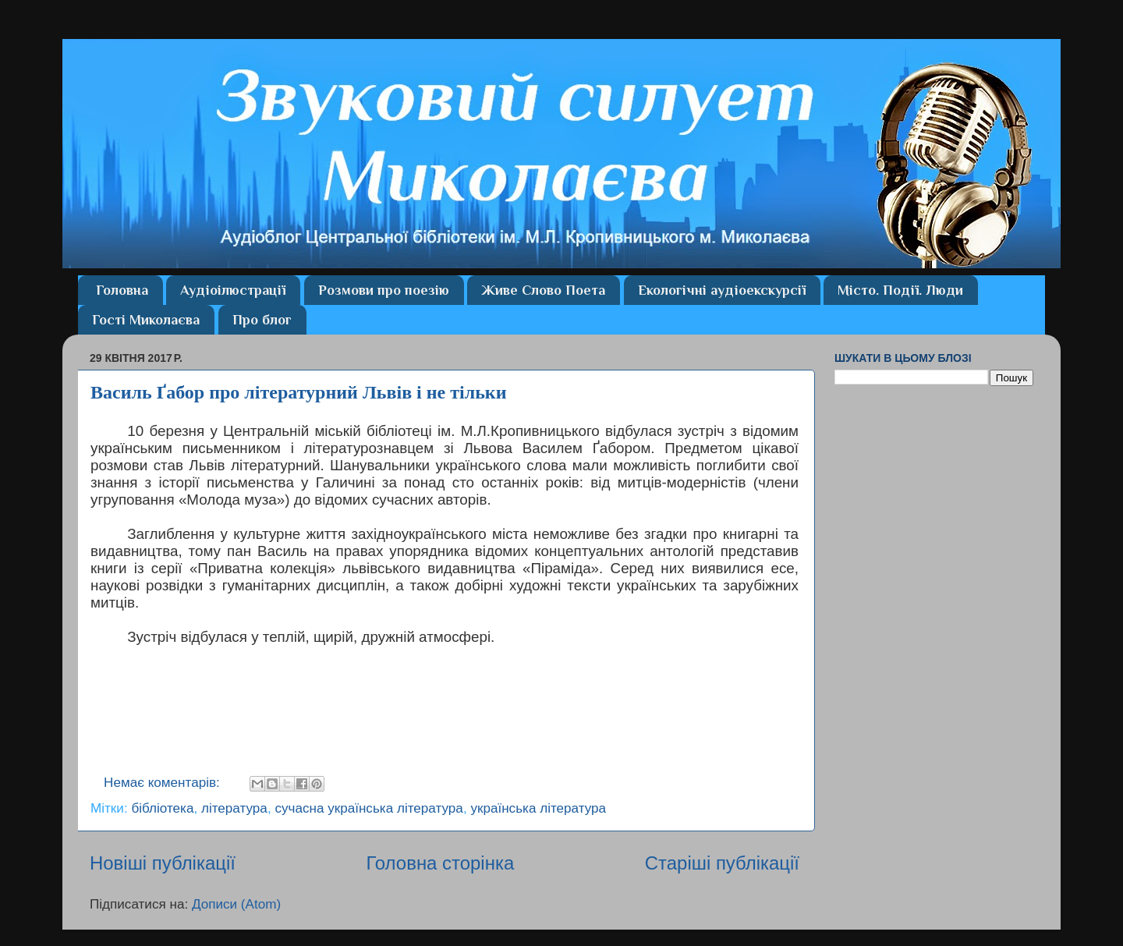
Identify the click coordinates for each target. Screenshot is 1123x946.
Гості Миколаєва (146, 320)
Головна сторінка (440, 862)
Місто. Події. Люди (900, 290)
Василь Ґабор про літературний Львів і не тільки (298, 392)
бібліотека (162, 808)
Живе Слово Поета (543, 290)
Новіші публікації (163, 862)
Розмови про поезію (383, 290)
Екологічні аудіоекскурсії (722, 290)
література (234, 808)
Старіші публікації (722, 862)
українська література (538, 808)
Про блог (262, 320)
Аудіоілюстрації (232, 290)
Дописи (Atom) (236, 904)
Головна (122, 290)
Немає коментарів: (164, 782)
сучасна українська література (368, 808)
